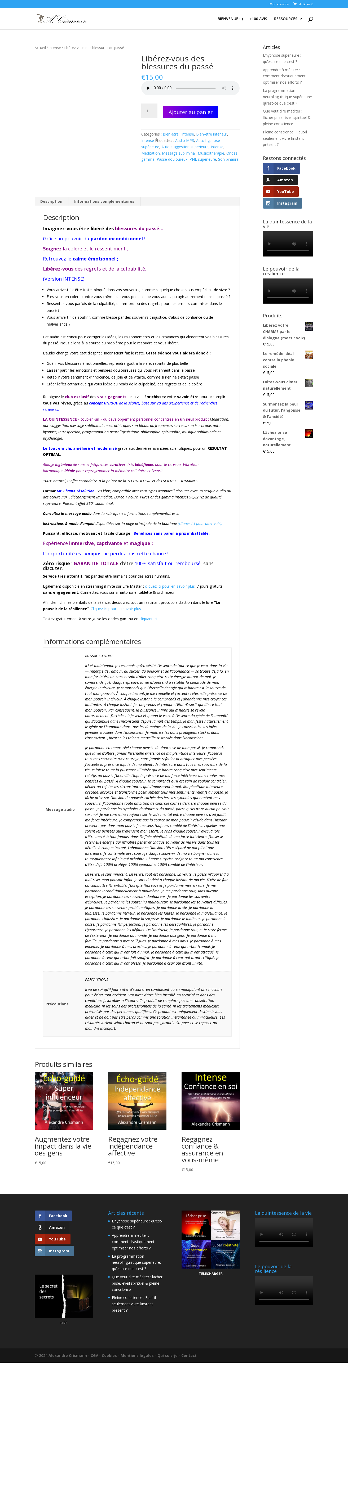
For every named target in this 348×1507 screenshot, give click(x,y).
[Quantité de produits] (149, 111)
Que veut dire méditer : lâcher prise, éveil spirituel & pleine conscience (287, 117)
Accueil (40, 47)
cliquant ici (148, 618)
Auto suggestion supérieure (185, 146)
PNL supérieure (203, 159)
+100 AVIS (258, 19)
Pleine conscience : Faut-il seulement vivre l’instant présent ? (285, 138)
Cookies (109, 1355)
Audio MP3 (184, 140)
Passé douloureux (172, 159)
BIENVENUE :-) (230, 19)
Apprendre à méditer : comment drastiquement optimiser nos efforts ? (284, 76)
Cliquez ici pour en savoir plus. (116, 608)
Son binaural (228, 159)
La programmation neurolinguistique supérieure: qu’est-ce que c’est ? (287, 97)
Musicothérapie (211, 153)
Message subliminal (179, 153)
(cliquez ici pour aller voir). (200, 523)
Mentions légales (137, 1355)
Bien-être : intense (178, 134)
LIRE (63, 1322)
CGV (94, 1355)
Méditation (150, 153)
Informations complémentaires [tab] (104, 201)
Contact (189, 1355)
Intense (55, 47)
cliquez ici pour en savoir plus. (170, 586)
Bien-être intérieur (211, 134)
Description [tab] (51, 201)
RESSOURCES (285, 19)
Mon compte (279, 4)
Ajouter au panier (191, 112)
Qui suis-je (167, 1355)
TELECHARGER (211, 1273)
